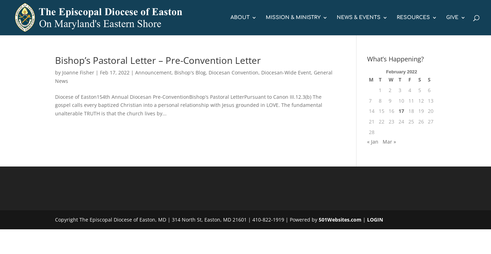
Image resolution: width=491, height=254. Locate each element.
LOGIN (375, 219)
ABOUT (240, 17)
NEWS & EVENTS (359, 17)
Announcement (153, 72)
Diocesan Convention (233, 72)
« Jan (372, 141)
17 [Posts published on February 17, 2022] (401, 111)
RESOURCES (413, 17)
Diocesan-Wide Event (286, 72)
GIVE (452, 17)
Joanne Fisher (78, 72)
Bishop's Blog (190, 72)
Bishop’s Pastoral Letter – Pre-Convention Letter (158, 60)
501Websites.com (340, 219)
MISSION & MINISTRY (293, 17)
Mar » (389, 141)
